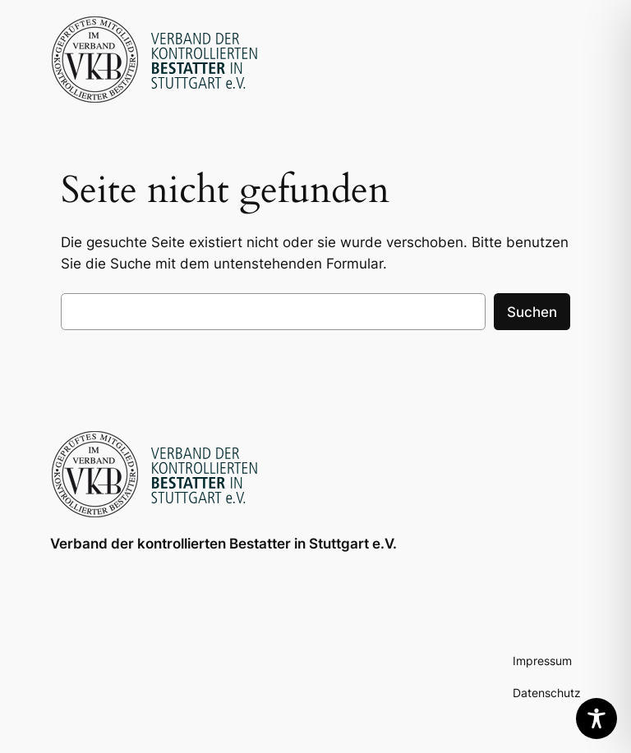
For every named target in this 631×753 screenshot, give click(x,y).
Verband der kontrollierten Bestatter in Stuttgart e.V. (223, 543)
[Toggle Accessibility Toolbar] (596, 718)
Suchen (532, 312)
